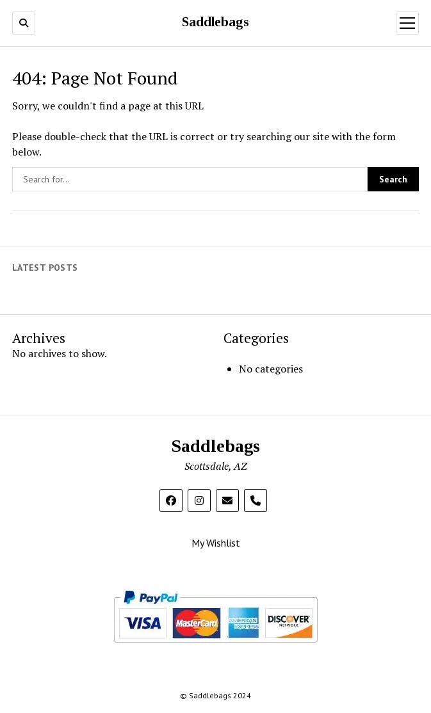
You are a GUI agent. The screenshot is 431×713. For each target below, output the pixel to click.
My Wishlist (215, 542)
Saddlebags (215, 22)
